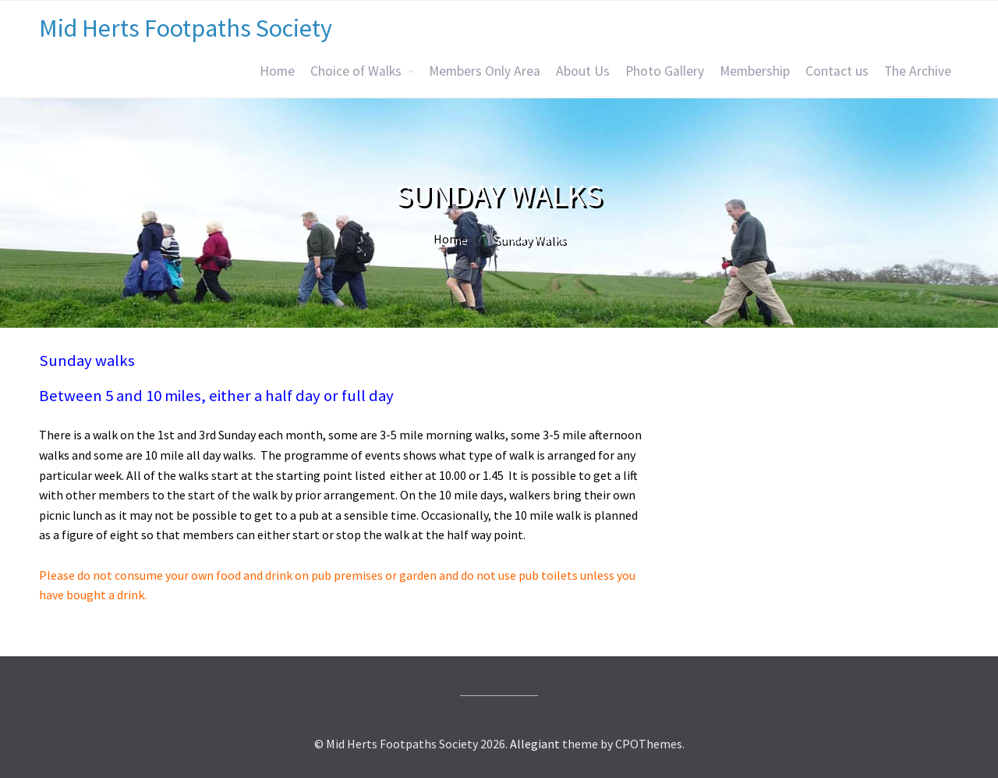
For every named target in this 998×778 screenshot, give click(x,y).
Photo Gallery (664, 71)
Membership (755, 71)
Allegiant (535, 743)
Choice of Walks (356, 71)
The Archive (917, 71)
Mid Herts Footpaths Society (185, 28)
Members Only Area (484, 71)
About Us (583, 71)
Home (277, 71)
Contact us (837, 71)
